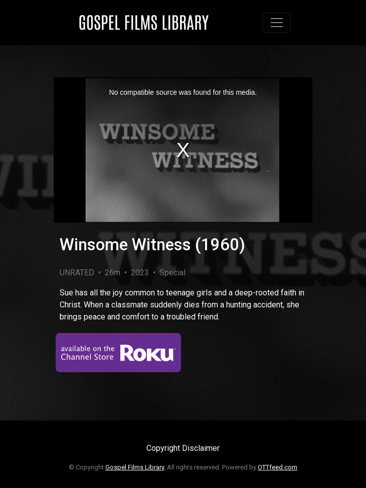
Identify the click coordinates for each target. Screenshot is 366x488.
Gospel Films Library (134, 467)
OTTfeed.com (277, 467)
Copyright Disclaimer (183, 448)
